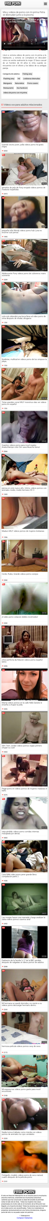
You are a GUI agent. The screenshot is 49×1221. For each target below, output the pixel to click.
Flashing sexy (8, 79)
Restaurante (8, 88)
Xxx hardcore (22, 88)
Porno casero (32, 83)
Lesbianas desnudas (31, 79)
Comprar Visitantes (24, 1218)
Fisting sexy (27, 74)
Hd (19, 79)
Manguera (7, 83)
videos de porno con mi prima (15, 93)
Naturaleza (19, 83)
